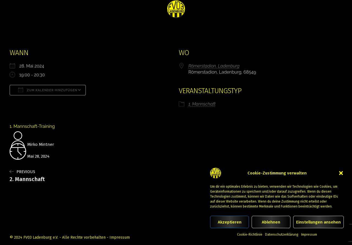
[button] (341, 173)
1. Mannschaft (202, 104)
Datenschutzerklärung (281, 234)
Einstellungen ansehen (318, 222)
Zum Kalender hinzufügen (47, 89)
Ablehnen (271, 222)
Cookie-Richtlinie (249, 234)
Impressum (309, 234)
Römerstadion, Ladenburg (214, 66)
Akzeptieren (229, 222)
